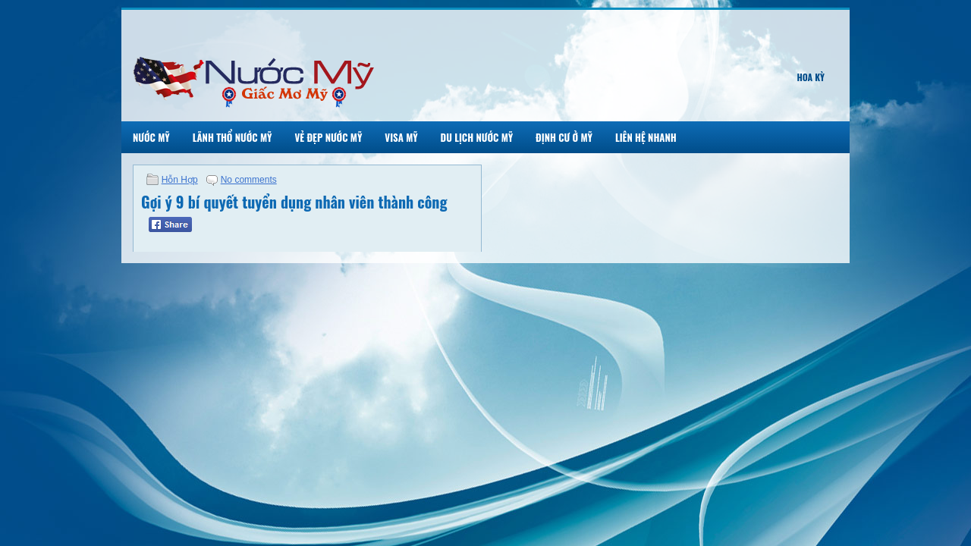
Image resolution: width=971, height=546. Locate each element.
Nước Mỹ (151, 137)
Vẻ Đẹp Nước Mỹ (328, 137)
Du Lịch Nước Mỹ (477, 137)
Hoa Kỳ (811, 77)
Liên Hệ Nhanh (646, 137)
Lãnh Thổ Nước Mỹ (232, 137)
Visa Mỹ (401, 137)
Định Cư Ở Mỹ (564, 137)
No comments (249, 179)
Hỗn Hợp (180, 179)
